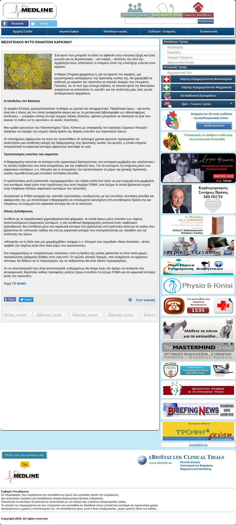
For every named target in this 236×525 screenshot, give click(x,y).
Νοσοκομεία (175, 47)
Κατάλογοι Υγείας (176, 42)
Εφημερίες (174, 52)
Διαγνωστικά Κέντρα (180, 62)
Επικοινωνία (208, 31)
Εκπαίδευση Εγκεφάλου (198, 95)
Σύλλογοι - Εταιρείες (162, 31)
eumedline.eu (198, 445)
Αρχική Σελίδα (22, 31)
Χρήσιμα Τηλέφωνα (180, 57)
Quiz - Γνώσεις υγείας (207, 104)
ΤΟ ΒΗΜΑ (19, 283)
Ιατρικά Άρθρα (75, 31)
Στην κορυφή (145, 300)
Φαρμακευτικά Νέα (179, 72)
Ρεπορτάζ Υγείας (175, 67)
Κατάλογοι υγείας (115, 31)
